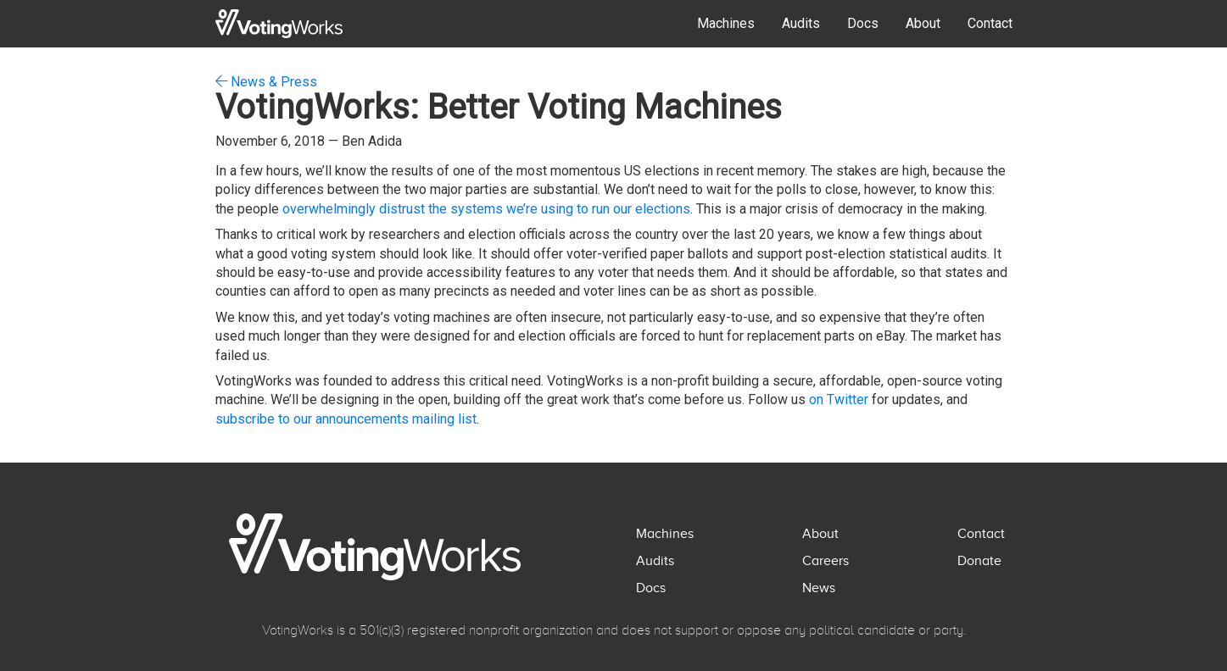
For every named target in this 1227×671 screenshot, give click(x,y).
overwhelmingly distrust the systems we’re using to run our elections (486, 209)
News (818, 588)
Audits (801, 23)
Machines (726, 23)
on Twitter (838, 399)
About (923, 23)
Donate (979, 560)
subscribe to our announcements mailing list (346, 419)
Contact (990, 23)
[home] (279, 23)
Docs (862, 23)
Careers (825, 560)
